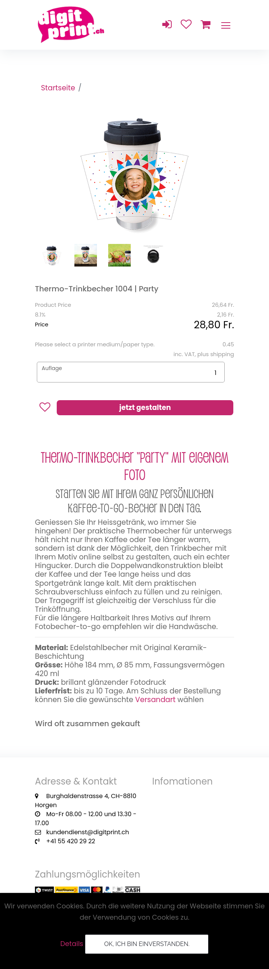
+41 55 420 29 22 (70, 841)
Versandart (155, 700)
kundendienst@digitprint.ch (87, 832)
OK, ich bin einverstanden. (146, 944)
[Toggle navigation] (225, 25)
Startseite (58, 88)
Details (71, 943)
